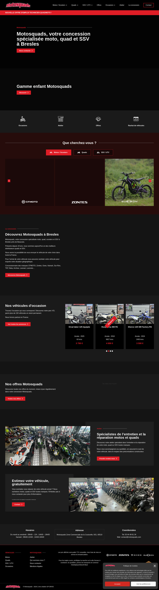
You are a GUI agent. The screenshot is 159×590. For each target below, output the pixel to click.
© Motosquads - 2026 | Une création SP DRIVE (38, 586)
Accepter (117, 584)
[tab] (58, 152)
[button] (155, 566)
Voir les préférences (143, 584)
